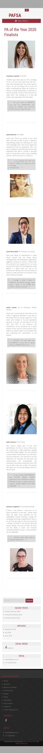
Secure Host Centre (30, 741)
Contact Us (7, 707)
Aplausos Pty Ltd (21, 743)
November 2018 (10, 629)
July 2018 (8, 633)
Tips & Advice (8, 703)
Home (6, 681)
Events (6, 697)
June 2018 (8, 636)
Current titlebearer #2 (11, 710)
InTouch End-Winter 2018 (13, 615)
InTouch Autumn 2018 (12, 618)
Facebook (9, 647)
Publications (8, 700)
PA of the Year (8, 691)
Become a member (10, 687)
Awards (6, 694)
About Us (7, 684)
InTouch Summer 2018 (12, 611)
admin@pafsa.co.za (11, 659)
